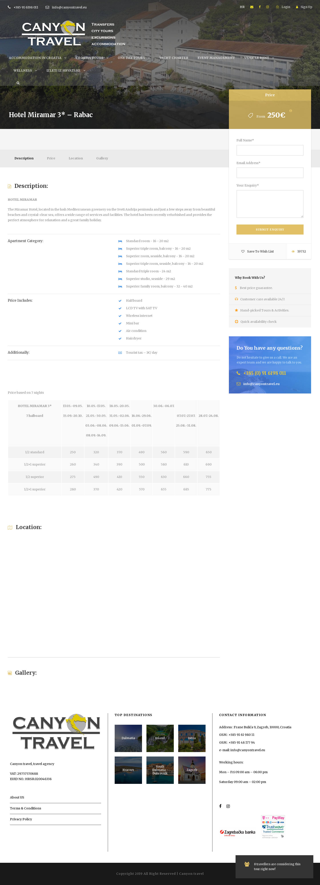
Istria (192, 738)
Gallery (102, 158)
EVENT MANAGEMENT (216, 58)
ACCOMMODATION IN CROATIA (35, 58)
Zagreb (192, 770)
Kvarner (128, 770)
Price (51, 158)
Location (76, 158)
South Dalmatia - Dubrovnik (160, 770)
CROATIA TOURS (90, 58)
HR (242, 7)
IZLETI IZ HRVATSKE (63, 70)
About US (17, 797)
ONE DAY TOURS (131, 58)
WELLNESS (23, 70)
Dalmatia (128, 738)
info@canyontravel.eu (69, 7)
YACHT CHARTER (173, 58)
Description (24, 158)
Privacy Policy (21, 819)
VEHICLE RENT (256, 58)
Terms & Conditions (25, 808)
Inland (160, 738)
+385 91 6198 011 (33, 7)
